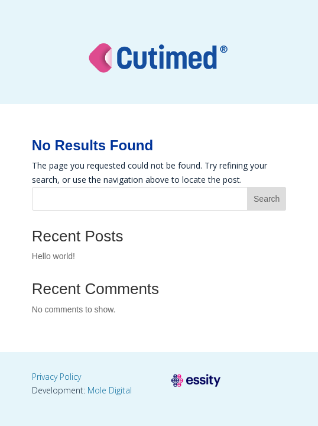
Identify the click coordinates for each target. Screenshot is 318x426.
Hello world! (53, 256)
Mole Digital (109, 390)
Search (267, 199)
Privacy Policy (56, 376)
